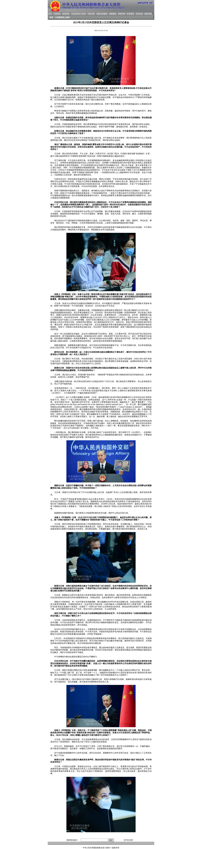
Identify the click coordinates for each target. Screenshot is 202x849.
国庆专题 (148, 14)
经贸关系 (121, 14)
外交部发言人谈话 (78, 14)
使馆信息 (65, 14)
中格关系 (91, 14)
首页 (50, 14)
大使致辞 (57, 14)
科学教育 (130, 14)
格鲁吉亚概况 (102, 14)
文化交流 (139, 14)
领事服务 (112, 14)
